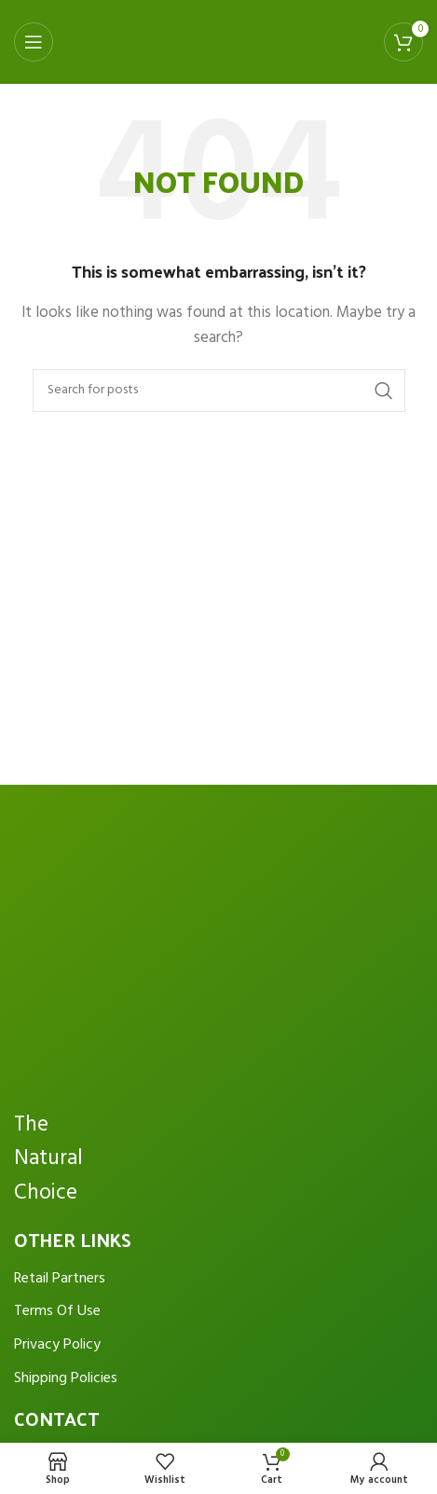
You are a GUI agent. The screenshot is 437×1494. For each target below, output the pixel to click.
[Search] (219, 390)
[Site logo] (207, 42)
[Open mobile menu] (33, 42)
